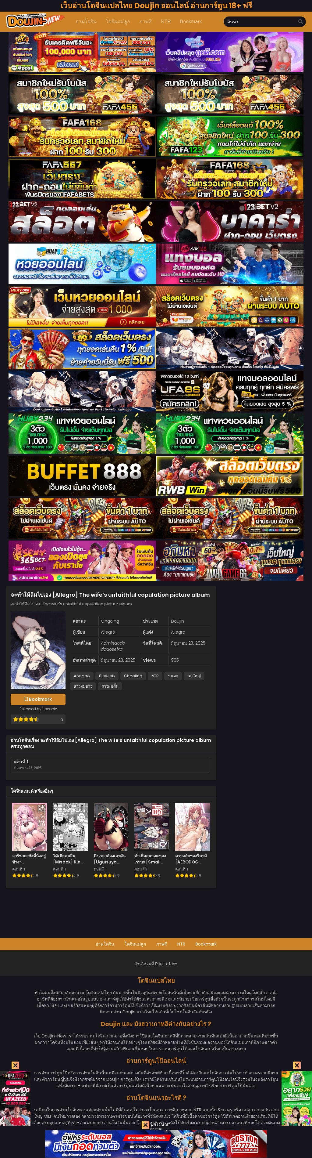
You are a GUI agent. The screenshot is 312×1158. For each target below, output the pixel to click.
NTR (155, 676)
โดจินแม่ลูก (135, 944)
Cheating (133, 676)
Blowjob (107, 676)
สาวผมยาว (83, 686)
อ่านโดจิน (105, 944)
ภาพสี (161, 944)
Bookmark (206, 944)
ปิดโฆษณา (156, 1125)
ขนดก (173, 676)
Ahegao (82, 676)
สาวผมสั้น (110, 686)
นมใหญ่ (194, 676)
